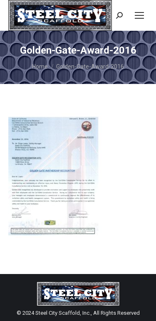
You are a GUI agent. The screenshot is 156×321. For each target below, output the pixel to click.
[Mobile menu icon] (139, 15)
